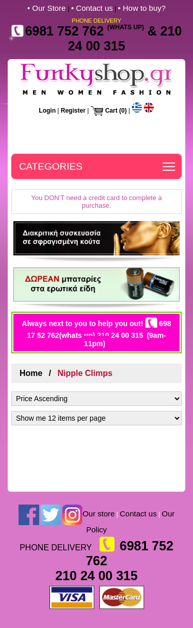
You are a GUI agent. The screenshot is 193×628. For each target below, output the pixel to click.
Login (47, 110)
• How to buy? (142, 8)
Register (73, 110)
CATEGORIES (50, 166)
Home (31, 373)
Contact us (138, 513)
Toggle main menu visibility (170, 163)
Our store (98, 513)
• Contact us (92, 8)
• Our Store (47, 8)
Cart (111, 110)
